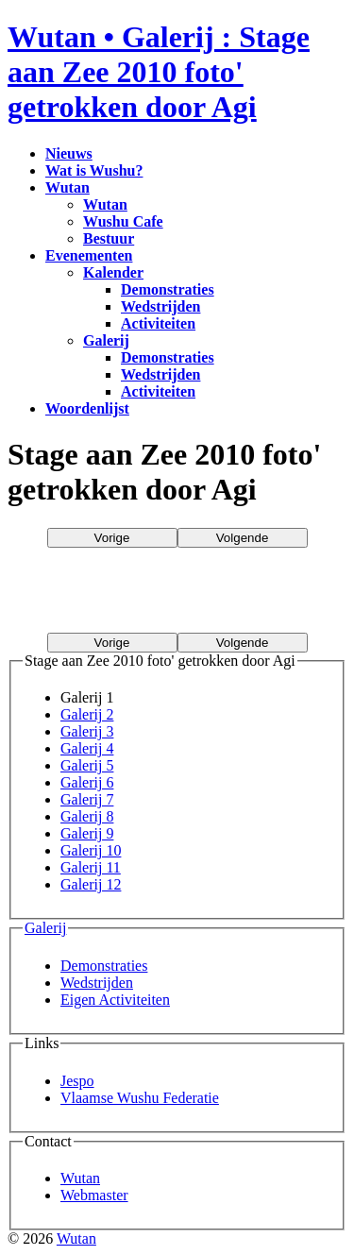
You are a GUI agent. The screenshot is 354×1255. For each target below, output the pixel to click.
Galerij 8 (86, 816)
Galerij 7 (86, 799)
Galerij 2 (86, 714)
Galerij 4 (86, 748)
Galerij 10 (90, 850)
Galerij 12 (90, 884)
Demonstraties (103, 966)
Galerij (45, 928)
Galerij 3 (86, 731)
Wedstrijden (96, 983)
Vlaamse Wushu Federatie (139, 1098)
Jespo (77, 1081)
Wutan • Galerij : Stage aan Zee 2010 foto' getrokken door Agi (159, 72)
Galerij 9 (86, 833)
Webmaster (94, 1195)
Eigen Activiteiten (115, 1000)
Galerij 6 (86, 782)
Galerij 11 (90, 867)
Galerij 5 (86, 765)
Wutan (80, 1178)
